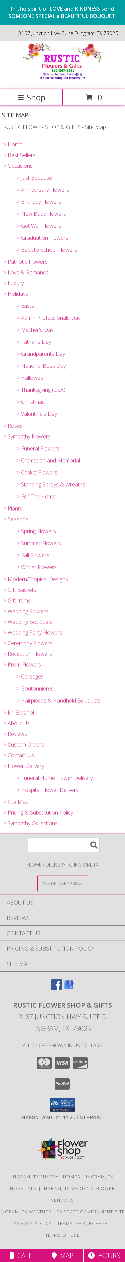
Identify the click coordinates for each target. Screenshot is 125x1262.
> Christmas (31, 401)
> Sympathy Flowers (27, 436)
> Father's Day (34, 341)
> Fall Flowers (33, 555)
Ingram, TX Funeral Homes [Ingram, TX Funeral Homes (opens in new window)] (46, 1177)
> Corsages (30, 676)
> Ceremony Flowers (27, 643)
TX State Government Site (91, 1212)
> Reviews (15, 734)
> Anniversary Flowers (43, 189)
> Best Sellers (19, 155)
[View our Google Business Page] (68, 988)
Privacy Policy (32, 1223)
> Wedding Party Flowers (32, 632)
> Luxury (13, 283)
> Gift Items (17, 600)
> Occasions (18, 165)
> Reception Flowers (27, 654)
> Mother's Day (35, 329)
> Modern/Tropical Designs (35, 579)
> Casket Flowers (37, 472)
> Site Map (16, 802)
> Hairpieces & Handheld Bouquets (59, 700)
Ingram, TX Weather (25, 1212)
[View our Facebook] (56, 988)
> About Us (16, 723)
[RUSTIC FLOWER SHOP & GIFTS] (63, 80)
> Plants (12, 508)
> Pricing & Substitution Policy (38, 812)
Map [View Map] (63, 1255)
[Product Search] (64, 844)
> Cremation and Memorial (48, 460)
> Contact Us (18, 755)
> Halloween (31, 377)
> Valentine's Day (37, 413)
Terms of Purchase (82, 1223)
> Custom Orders (23, 744)
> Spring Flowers (36, 531)
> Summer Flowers (39, 543)
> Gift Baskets (19, 589)
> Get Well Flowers (39, 225)
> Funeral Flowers (38, 448)
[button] (62, 1105)
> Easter (26, 305)
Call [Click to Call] (21, 1255)
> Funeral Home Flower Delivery (55, 778)
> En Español (18, 712)
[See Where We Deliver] (62, 883)
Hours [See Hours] (104, 1255)
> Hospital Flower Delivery (47, 790)
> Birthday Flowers (39, 201)
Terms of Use (62, 1235)
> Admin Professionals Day (48, 317)
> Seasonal (16, 519)
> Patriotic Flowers (25, 261)
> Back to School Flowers (47, 249)
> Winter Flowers (37, 567)
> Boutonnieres (35, 688)
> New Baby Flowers (41, 213)
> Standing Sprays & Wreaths (51, 484)
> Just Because (34, 177)
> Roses (13, 425)
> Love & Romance (26, 272)
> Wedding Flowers (25, 611)
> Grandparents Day (41, 353)
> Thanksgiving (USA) (41, 389)
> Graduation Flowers (42, 237)
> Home (12, 144)
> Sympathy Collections (30, 823)
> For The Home (36, 496)
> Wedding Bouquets (28, 621)
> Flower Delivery (23, 766)
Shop (31, 97)
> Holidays (15, 293)
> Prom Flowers (22, 664)
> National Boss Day (41, 365)
